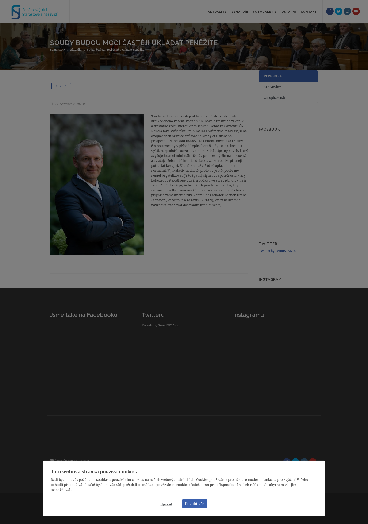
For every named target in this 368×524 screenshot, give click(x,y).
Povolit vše (194, 503)
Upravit (166, 504)
